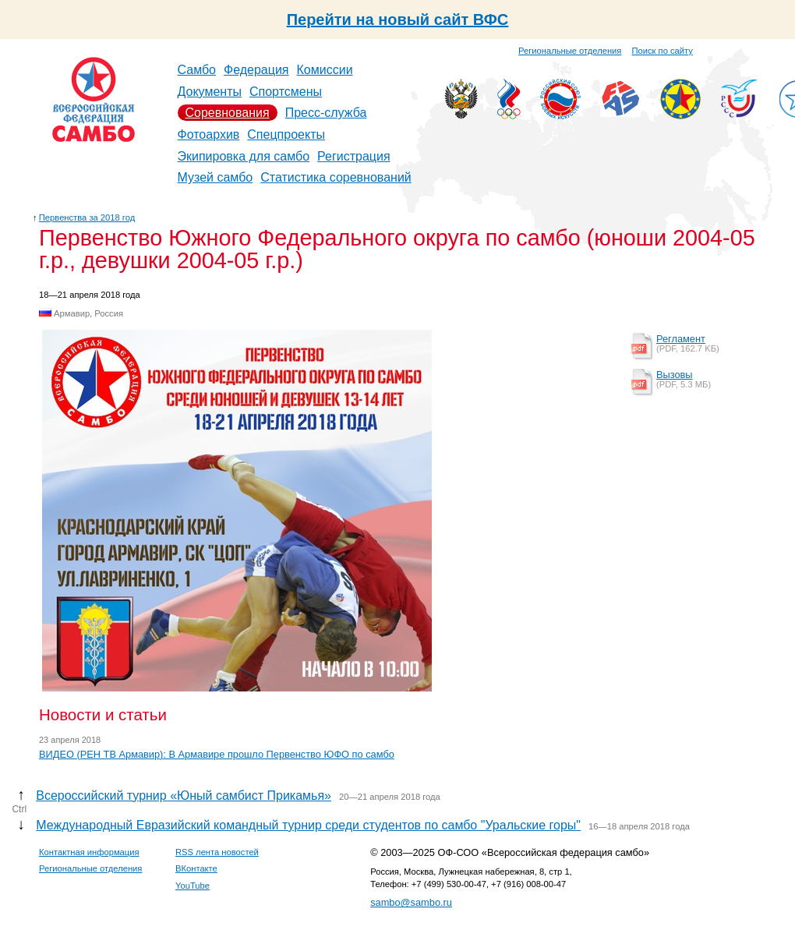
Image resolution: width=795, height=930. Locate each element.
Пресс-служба (326, 112)
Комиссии (325, 69)
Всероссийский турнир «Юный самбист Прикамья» (183, 795)
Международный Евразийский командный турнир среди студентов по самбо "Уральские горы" (308, 825)
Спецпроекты (286, 134)
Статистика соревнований (336, 177)
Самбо (197, 69)
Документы (210, 91)
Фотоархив (209, 134)
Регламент (680, 339)
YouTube (192, 885)
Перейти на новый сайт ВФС (398, 19)
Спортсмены (285, 91)
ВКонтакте (196, 868)
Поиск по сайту (662, 50)
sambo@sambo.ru (411, 902)
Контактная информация (89, 852)
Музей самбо (215, 177)
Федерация (256, 69)
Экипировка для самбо (244, 156)
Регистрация (353, 156)
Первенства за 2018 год (87, 217)
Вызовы (674, 374)
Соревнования (228, 112)
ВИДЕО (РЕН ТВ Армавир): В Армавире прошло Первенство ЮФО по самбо (216, 754)
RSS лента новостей (217, 852)
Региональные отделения (569, 50)
